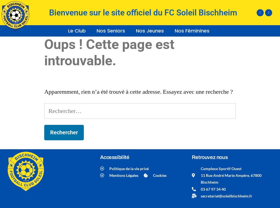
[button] (78, 31)
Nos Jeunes (150, 30)
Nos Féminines (192, 30)
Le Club (77, 30)
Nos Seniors (111, 30)
